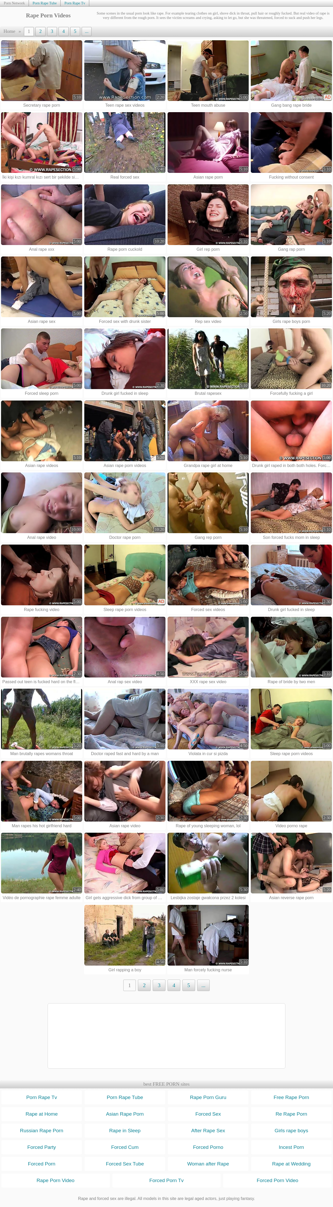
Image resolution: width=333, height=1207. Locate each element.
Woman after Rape (208, 1164)
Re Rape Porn (291, 1114)
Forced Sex (208, 1114)
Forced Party (41, 1147)
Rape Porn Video (55, 1180)
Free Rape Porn (291, 1097)
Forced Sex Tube (125, 1164)
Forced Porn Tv (166, 1180)
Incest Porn (291, 1147)
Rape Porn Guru (208, 1097)
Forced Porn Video (277, 1180)
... (86, 31)
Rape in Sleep (125, 1130)
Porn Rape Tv (75, 3)
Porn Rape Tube (45, 3)
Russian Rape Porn (41, 1130)
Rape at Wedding (291, 1164)
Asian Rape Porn (125, 1114)
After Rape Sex (208, 1130)
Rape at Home (41, 1114)
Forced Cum (125, 1147)
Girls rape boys (291, 1130)
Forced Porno (208, 1147)
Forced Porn (41, 1164)
